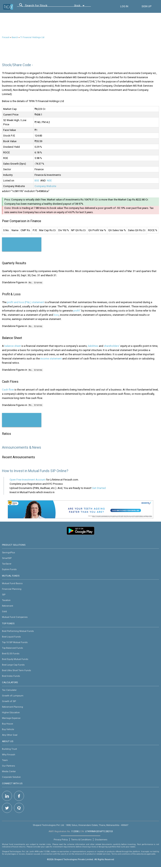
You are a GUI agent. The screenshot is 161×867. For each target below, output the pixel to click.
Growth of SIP (9, 700)
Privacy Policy (61, 839)
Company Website (45, 186)
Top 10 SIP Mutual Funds (15, 641)
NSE (49, 180)
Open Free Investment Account (28, 478)
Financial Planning (11, 588)
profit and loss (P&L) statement (25, 302)
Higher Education (11, 711)
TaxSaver (6, 563)
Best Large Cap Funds (13, 664)
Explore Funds (9, 568)
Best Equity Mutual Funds (15, 658)
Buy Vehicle (8, 728)
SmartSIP (7, 557)
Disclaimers (101, 839)
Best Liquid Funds (11, 636)
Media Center (9, 770)
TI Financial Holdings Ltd (32, 37)
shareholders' (112, 345)
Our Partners (8, 765)
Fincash (6, 37)
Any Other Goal (9, 734)
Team (5, 759)
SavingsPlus (8, 551)
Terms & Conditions (81, 839)
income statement (51, 358)
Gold (4, 610)
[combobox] (43, 7)
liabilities (93, 345)
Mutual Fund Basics (12, 582)
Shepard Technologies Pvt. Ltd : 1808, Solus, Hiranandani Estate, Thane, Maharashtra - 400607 (80, 824)
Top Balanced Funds (12, 647)
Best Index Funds (11, 675)
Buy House (7, 723)
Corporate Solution (11, 776)
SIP (3, 594)
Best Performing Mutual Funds (18, 630)
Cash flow (8, 389)
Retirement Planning (12, 706)
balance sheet (12, 345)
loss (56, 314)
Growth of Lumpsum (12, 695)
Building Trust (9, 748)
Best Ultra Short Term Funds (16, 669)
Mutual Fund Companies (15, 616)
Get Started (99, 487)
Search (15, 37)
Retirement (7, 605)
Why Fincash (8, 754)
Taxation (6, 599)
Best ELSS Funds (10, 653)
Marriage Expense (11, 717)
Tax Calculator (9, 689)
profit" (77, 310)
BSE (37, 180)
